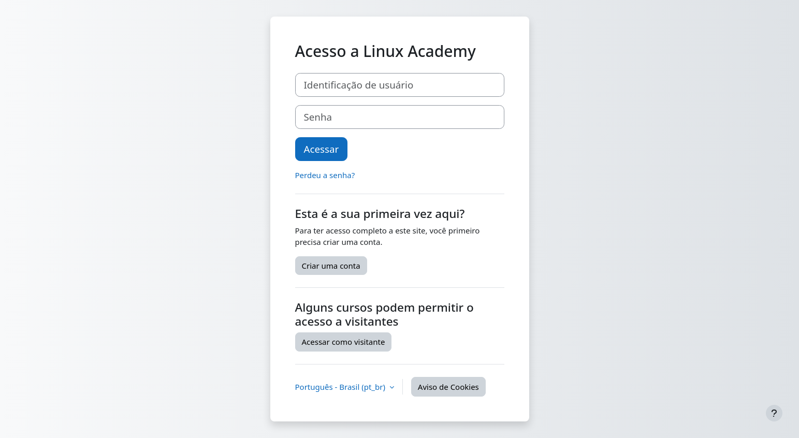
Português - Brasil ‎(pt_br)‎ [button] (341, 387)
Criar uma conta (331, 265)
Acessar (321, 148)
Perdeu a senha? (325, 175)
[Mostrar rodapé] (774, 413)
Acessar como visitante (343, 342)
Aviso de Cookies (448, 387)
